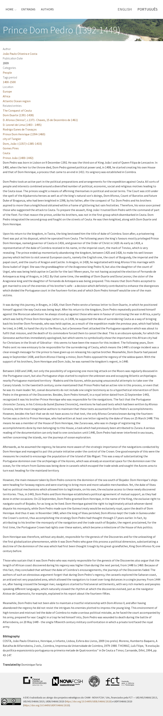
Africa (6, 96)
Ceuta (6, 153)
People (7, 72)
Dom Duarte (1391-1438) (18, 115)
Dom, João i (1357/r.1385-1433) (22, 143)
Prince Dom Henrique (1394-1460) (24, 134)
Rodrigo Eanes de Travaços (20, 129)
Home (10, 9)
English (125, 9)
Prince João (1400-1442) (18, 158)
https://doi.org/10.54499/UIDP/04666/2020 (46, 705)
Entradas (28, 9)
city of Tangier (12, 139)
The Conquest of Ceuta (17, 110)
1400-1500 (9, 82)
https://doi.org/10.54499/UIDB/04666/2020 (88, 701)
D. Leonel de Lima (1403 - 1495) (22, 125)
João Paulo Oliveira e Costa (20, 54)
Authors (47, 9)
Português (147, 9)
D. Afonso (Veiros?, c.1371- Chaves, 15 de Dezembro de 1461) (40, 120)
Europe (7, 91)
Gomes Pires (11, 148)
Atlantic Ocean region (17, 101)
